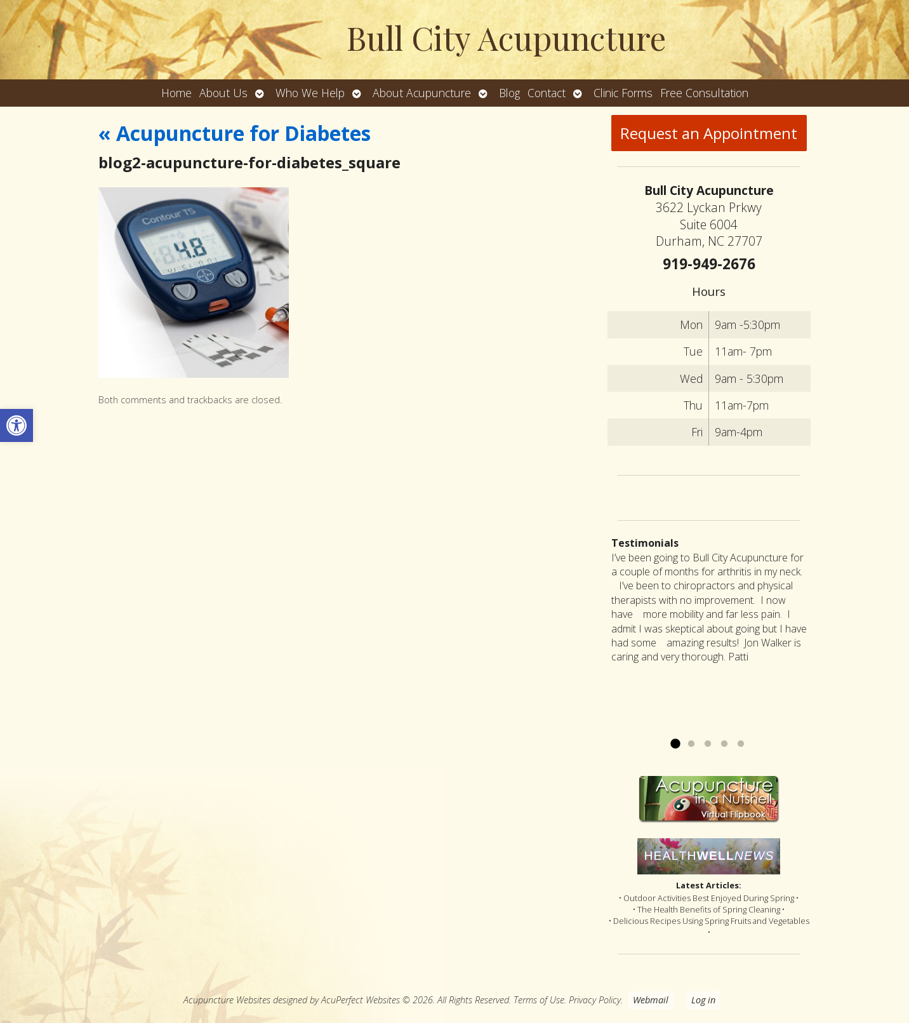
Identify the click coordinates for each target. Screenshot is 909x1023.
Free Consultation (704, 92)
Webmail (650, 1000)
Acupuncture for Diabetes (234, 133)
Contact (546, 92)
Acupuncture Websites (226, 1000)
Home (176, 92)
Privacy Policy (595, 1000)
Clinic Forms (623, 92)
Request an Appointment (708, 133)
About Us (223, 92)
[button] (16, 425)
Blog (509, 92)
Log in (703, 1000)
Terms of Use (539, 1000)
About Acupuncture (422, 92)
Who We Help (310, 92)
